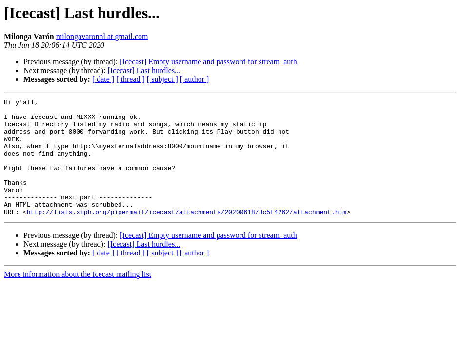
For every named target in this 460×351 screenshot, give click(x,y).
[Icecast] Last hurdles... (143, 70)
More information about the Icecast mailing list (77, 297)
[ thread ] (130, 79)
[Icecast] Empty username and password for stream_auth (208, 62)
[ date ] (103, 79)
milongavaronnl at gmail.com (102, 36)
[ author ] (194, 79)
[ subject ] (162, 79)
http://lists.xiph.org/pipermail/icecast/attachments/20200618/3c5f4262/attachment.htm (186, 235)
